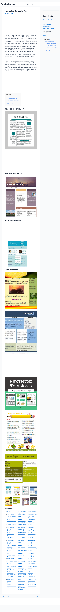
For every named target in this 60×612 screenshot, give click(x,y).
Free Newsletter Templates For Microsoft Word (21, 560)
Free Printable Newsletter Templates (10, 584)
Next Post (37, 603)
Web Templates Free (32, 571)
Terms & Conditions (53, 4)
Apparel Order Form (32, 589)
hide (11, 94)
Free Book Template (32, 553)
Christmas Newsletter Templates (20, 542)
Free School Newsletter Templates (9, 566)
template (45, 35)
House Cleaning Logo (47, 24)
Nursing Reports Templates (49, 28)
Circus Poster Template (48, 19)
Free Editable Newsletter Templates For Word (11, 571)
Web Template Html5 (32, 560)
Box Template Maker (32, 594)
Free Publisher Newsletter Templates (21, 579)
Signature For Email (32, 532)
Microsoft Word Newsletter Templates (10, 579)
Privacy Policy (44, 4)
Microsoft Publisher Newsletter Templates (22, 522)
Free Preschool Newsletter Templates (21, 534)
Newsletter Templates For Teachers (31, 513)
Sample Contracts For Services (49, 22)
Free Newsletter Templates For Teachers (21, 565)
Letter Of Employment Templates (30, 557)
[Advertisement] (15, 24)
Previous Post (5, 603)
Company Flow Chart (47, 26)
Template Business (8, 4)
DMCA (37, 4)
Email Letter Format (32, 595)
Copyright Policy (30, 4)
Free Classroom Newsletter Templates (10, 516)
